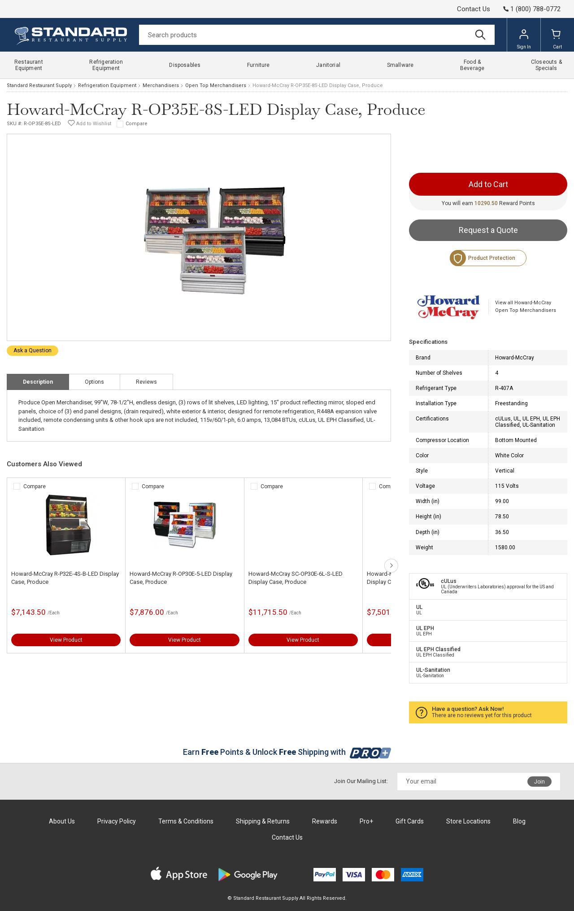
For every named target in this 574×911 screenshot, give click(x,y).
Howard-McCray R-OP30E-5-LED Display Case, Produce (181, 577)
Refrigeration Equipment (107, 85)
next (391, 566)
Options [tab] (94, 382)
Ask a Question (32, 350)
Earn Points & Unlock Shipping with (287, 752)
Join (539, 782)
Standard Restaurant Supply (39, 85)
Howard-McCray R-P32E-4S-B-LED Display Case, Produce (65, 577)
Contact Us (473, 9)
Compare (137, 124)
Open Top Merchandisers (215, 85)
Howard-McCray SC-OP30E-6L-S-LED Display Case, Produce (295, 577)
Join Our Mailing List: (361, 781)
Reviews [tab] (146, 382)
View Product (66, 640)
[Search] (317, 35)
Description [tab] (38, 382)
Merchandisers (161, 85)
